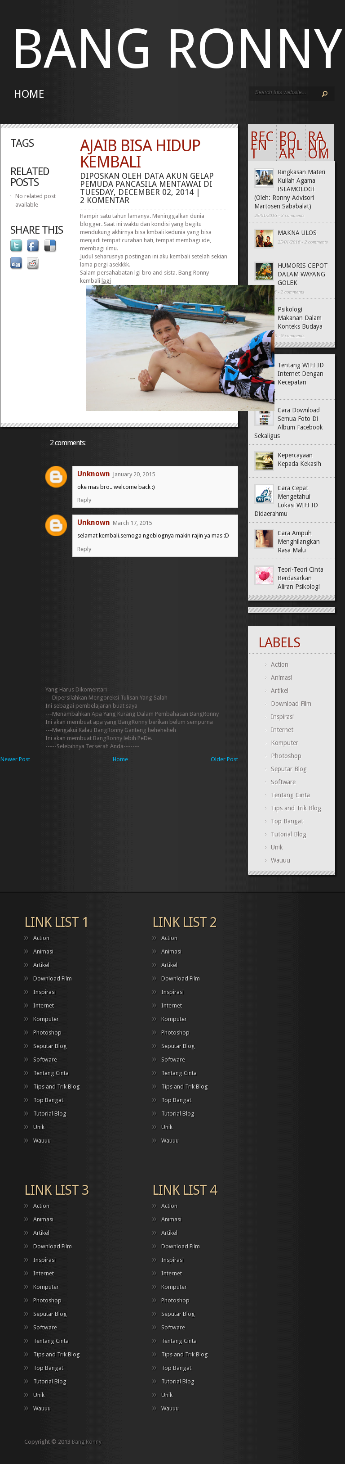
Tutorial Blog (288, 834)
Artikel (279, 690)
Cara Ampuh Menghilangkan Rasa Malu (299, 541)
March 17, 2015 (132, 523)
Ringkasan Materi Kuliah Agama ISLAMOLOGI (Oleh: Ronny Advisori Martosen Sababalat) (289, 189)
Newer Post (15, 759)
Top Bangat (287, 821)
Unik (277, 847)
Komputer (284, 742)
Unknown (93, 474)
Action (279, 664)
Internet (282, 729)
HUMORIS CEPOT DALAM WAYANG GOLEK (303, 274)
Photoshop (286, 755)
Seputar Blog (289, 769)
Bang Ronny (176, 49)
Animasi (281, 677)
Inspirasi (282, 716)
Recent (262, 145)
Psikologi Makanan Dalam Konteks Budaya (300, 318)
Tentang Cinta (290, 795)
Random (319, 145)
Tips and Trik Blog (296, 808)
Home (29, 94)
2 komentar (104, 200)
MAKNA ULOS (297, 232)
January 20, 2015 (134, 474)
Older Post (224, 759)
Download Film (291, 703)
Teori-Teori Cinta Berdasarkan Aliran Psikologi (300, 578)
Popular (291, 145)
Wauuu (280, 860)
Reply (84, 500)
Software (283, 782)
